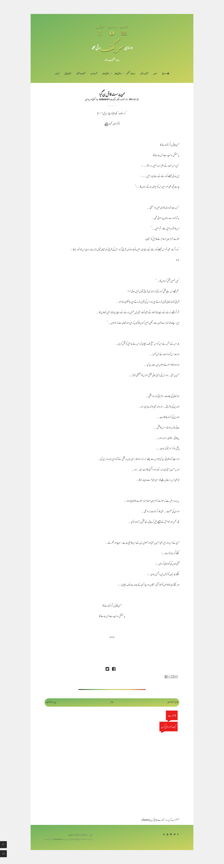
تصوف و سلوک (80, 74)
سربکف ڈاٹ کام (59, 839)
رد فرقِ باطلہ (117, 74)
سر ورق (165, 74)
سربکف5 (113, 99)
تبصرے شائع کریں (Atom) (153, 820)
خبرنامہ (57, 74)
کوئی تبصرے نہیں (89, 99)
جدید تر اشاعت (51, 702)
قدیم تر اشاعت (172, 702)
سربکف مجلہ (71, 835)
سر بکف (112, 47)
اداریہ (155, 74)
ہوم (112, 702)
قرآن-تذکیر (144, 74)
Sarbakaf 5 (104, 99)
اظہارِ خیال (67, 74)
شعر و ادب (93, 74)
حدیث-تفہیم (130, 74)
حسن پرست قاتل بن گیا (112, 94)
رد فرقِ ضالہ (105, 74)
